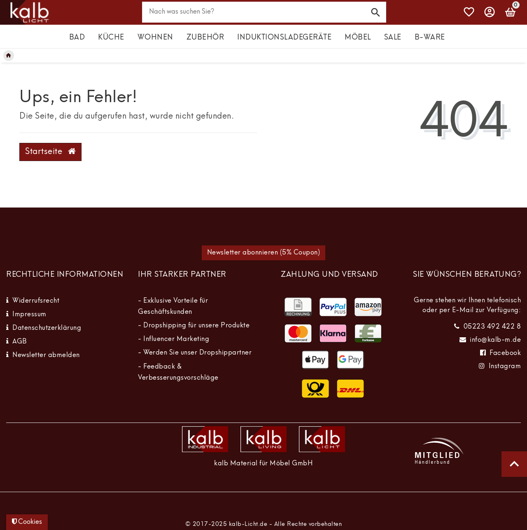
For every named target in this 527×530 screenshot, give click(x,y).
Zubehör (205, 37)
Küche (111, 37)
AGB (19, 342)
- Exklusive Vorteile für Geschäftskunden (173, 306)
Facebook (505, 353)
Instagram (505, 366)
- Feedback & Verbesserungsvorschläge (178, 372)
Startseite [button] (50, 151)
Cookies (27, 521)
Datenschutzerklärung (46, 328)
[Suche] (376, 11)
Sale (392, 37)
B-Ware (430, 37)
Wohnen (155, 37)
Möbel (358, 37)
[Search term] (264, 12)
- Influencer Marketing (173, 339)
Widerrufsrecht (35, 301)
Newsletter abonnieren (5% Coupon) (263, 253)
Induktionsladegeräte (284, 37)
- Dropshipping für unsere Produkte (194, 325)
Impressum (29, 314)
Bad (77, 37)
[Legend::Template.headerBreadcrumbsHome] (8, 55)
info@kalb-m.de (495, 340)
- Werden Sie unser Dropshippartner (195, 353)
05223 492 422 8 (492, 327)
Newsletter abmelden (46, 355)
